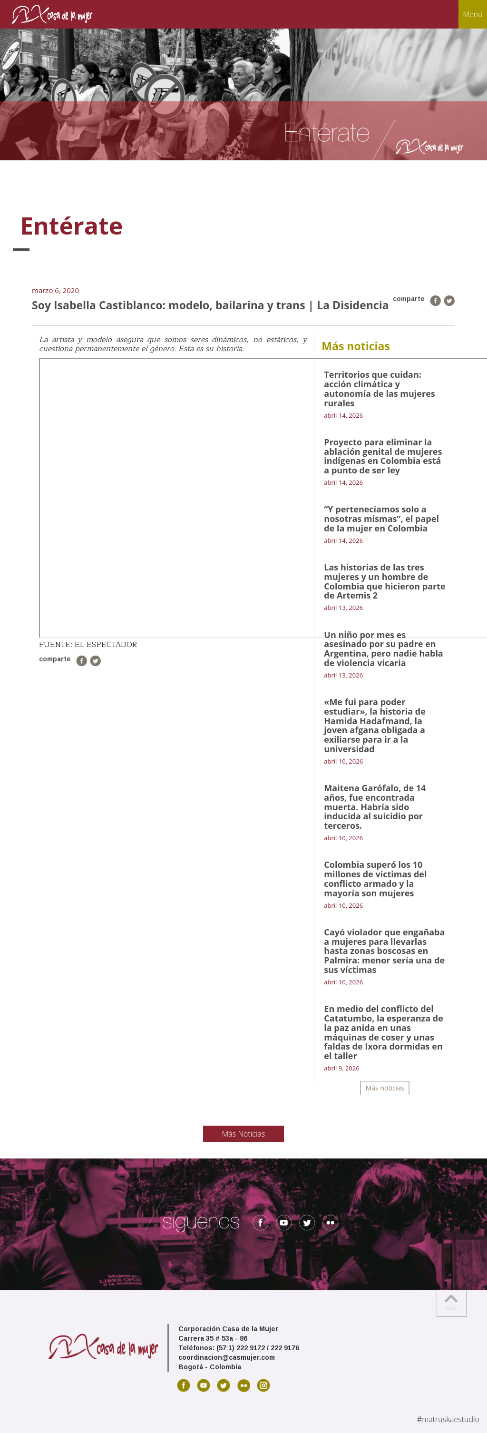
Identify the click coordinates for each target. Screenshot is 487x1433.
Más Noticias (243, 1134)
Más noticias (385, 1087)
